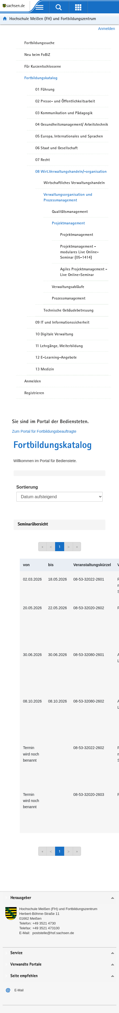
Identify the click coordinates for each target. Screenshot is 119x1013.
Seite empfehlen (24, 976)
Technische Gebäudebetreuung (69, 310)
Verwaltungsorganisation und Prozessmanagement (68, 197)
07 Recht (42, 159)
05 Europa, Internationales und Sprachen (69, 136)
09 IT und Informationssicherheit (62, 322)
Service (16, 953)
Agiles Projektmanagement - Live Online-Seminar (83, 272)
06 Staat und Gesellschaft (56, 147)
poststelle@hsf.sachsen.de (53, 933)
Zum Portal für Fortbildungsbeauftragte (44, 431)
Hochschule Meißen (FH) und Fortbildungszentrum (52, 18)
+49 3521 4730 (44, 923)
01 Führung (45, 89)
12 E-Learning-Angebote (56, 357)
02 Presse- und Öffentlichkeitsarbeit (65, 101)
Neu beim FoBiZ (37, 54)
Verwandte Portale (25, 964)
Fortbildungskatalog (40, 77)
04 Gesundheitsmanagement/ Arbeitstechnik (71, 124)
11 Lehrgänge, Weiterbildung (59, 345)
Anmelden (106, 28)
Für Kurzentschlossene (42, 66)
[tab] (59, 898)
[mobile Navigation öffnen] (39, 7)
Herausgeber (20, 898)
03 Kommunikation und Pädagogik (64, 112)
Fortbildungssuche (39, 42)
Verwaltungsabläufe (68, 286)
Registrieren (34, 392)
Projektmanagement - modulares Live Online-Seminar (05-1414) (79, 252)
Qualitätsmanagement (70, 211)
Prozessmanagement (68, 298)
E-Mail (19, 990)
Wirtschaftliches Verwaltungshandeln (74, 182)
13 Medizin (44, 369)
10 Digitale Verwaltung (54, 334)
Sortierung (27, 487)
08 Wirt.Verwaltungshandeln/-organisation (71, 171)
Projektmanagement (68, 223)
